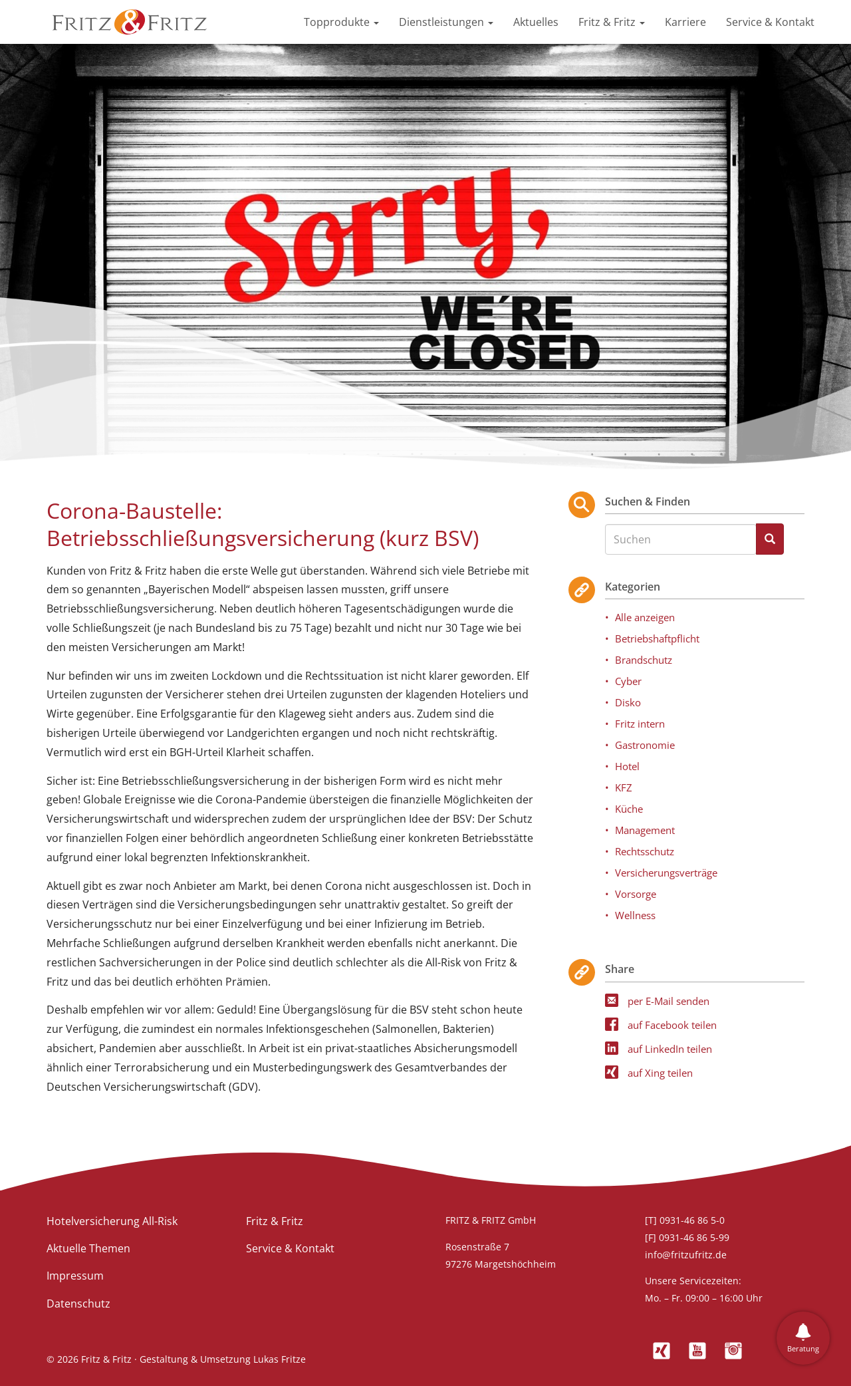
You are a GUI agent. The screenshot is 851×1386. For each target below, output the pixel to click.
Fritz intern (640, 723)
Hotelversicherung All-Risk (112, 1221)
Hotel (627, 766)
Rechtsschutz (644, 851)
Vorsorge (635, 894)
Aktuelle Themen (88, 1248)
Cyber (628, 681)
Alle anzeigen (645, 617)
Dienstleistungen (446, 22)
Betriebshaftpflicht (657, 638)
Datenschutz (78, 1303)
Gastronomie (645, 745)
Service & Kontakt (770, 22)
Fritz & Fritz (611, 22)
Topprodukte (341, 22)
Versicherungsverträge (666, 872)
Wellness (635, 915)
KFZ (623, 787)
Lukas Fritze (279, 1359)
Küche (629, 808)
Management (645, 830)
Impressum (75, 1275)
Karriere (685, 22)
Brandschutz (643, 659)
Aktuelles (535, 22)
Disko (628, 702)
